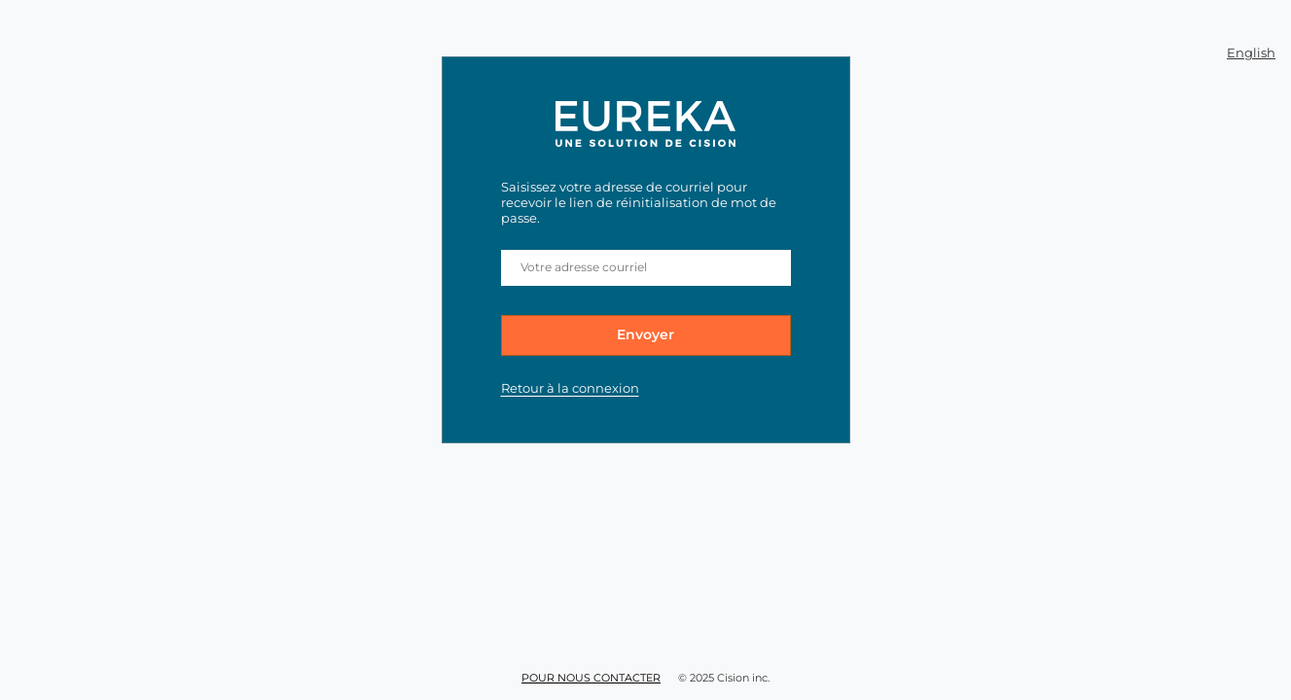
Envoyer (645, 334)
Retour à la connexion (570, 388)
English (1251, 52)
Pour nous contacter (591, 677)
